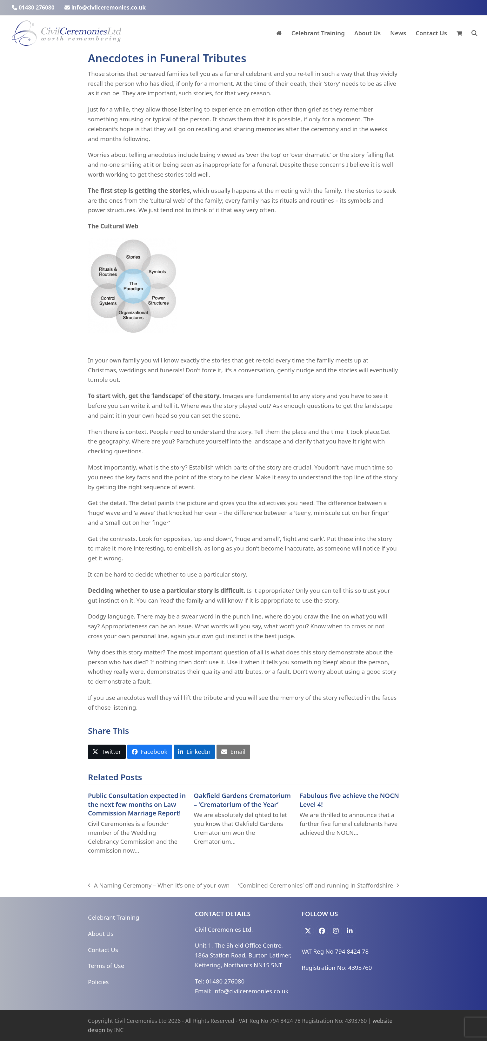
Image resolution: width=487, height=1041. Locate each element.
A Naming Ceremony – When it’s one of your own (159, 885)
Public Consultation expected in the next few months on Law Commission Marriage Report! (137, 804)
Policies (98, 982)
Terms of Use (106, 966)
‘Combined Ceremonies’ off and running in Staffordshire (318, 885)
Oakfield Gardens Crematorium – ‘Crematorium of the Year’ (242, 800)
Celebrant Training (113, 917)
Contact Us (103, 950)
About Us (100, 933)
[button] (459, 33)
